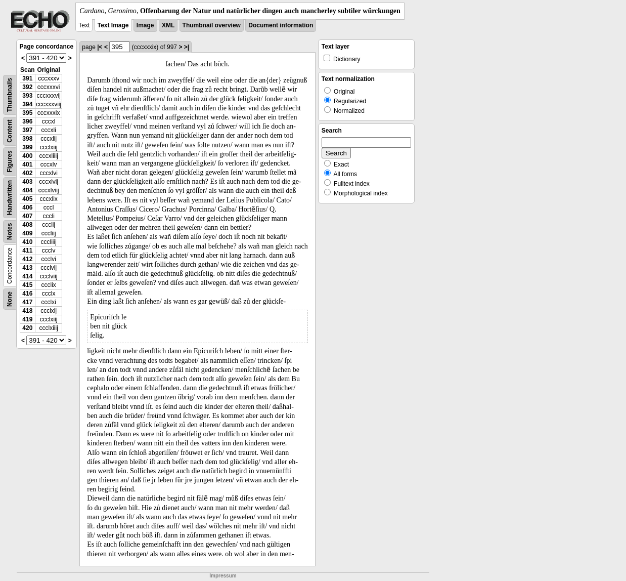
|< (99, 47)
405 (27, 198)
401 (27, 164)
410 (27, 241)
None (9, 299)
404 (27, 190)
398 (27, 138)
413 (27, 267)
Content (9, 131)
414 (27, 276)
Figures (9, 161)
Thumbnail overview (212, 25)
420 (27, 327)
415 (27, 284)
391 (27, 78)
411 (27, 250)
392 (27, 87)
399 (27, 147)
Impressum (222, 575)
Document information (280, 25)
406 (27, 207)
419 (27, 319)
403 (27, 181)
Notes (9, 231)
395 (27, 112)
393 (27, 95)
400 (27, 155)
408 (27, 224)
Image (145, 25)
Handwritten (9, 197)
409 (27, 233)
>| (186, 47)
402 (27, 173)
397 (27, 130)
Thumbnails (9, 95)
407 (27, 216)
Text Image (113, 25)
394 (27, 104)
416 (27, 293)
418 (27, 310)
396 (27, 121)
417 (27, 302)
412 (27, 259)
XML (168, 25)
